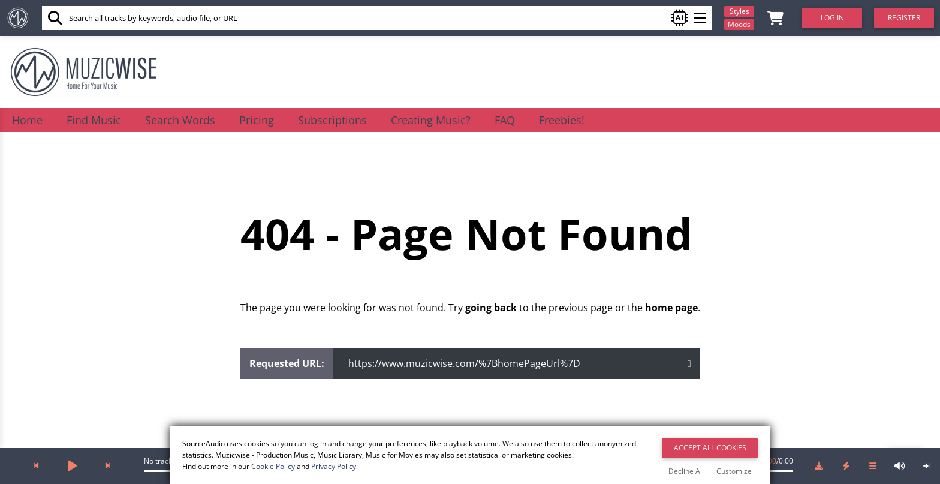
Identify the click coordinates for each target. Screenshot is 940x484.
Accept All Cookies (710, 448)
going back (491, 307)
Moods (739, 24)
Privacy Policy (333, 466)
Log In (832, 18)
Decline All (686, 471)
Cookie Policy (273, 466)
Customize (734, 471)
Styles (739, 11)
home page (671, 307)
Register (904, 18)
